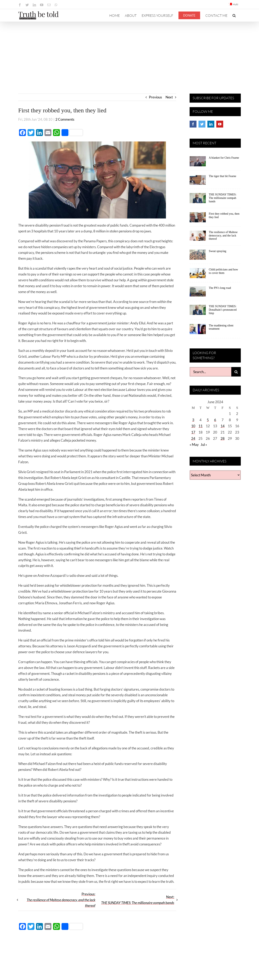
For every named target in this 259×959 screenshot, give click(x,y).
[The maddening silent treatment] (198, 330)
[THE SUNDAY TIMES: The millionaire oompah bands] (198, 199)
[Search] (236, 372)
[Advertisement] (129, 52)
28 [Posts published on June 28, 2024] (223, 438)
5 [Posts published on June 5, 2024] (208, 420)
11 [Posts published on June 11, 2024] (200, 426)
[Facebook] (193, 124)
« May (194, 444)
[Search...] (210, 372)
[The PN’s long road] (198, 292)
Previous (155, 97)
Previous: (61, 900)
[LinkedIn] (210, 124)
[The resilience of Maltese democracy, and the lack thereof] (198, 237)
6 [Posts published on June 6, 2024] (215, 420)
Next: (137, 900)
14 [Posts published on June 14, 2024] (223, 426)
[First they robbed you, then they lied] (198, 218)
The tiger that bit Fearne (222, 176)
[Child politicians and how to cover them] (198, 274)
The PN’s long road (220, 287)
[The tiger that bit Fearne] (198, 181)
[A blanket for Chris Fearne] (198, 162)
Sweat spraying (217, 251)
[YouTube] (219, 124)
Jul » (204, 444)
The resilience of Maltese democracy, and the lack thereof (223, 236)
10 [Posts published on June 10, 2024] (193, 426)
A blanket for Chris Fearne (224, 157)
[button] (234, 15)
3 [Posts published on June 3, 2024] (193, 420)
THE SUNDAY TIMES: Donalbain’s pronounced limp (223, 310)
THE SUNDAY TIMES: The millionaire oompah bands (222, 198)
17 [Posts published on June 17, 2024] (193, 432)
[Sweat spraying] (198, 256)
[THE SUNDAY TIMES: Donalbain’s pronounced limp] (198, 311)
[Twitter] (201, 124)
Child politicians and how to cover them (223, 271)
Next (169, 97)
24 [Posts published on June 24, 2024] (193, 438)
